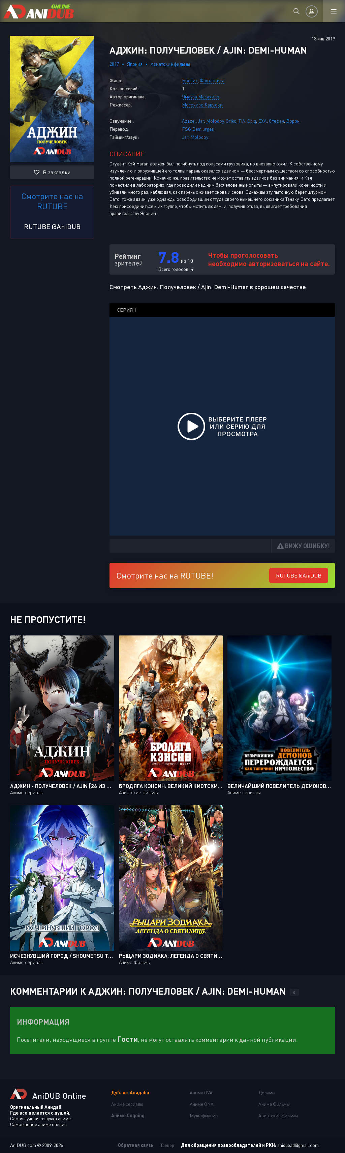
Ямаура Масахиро (200, 96)
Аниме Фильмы (274, 1104)
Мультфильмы (204, 1115)
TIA (242, 121)
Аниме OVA (201, 1092)
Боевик (190, 80)
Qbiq (251, 121)
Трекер (167, 1145)
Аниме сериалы (127, 1104)
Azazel (189, 121)
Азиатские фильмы (170, 64)
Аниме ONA (202, 1104)
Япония (135, 64)
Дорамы (266, 1092)
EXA (262, 121)
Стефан (276, 121)
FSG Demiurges (198, 129)
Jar (201, 121)
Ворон (293, 121)
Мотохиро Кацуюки (202, 104)
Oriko (231, 121)
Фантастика (212, 80)
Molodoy (215, 121)
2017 (114, 64)
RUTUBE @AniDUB (52, 226)
